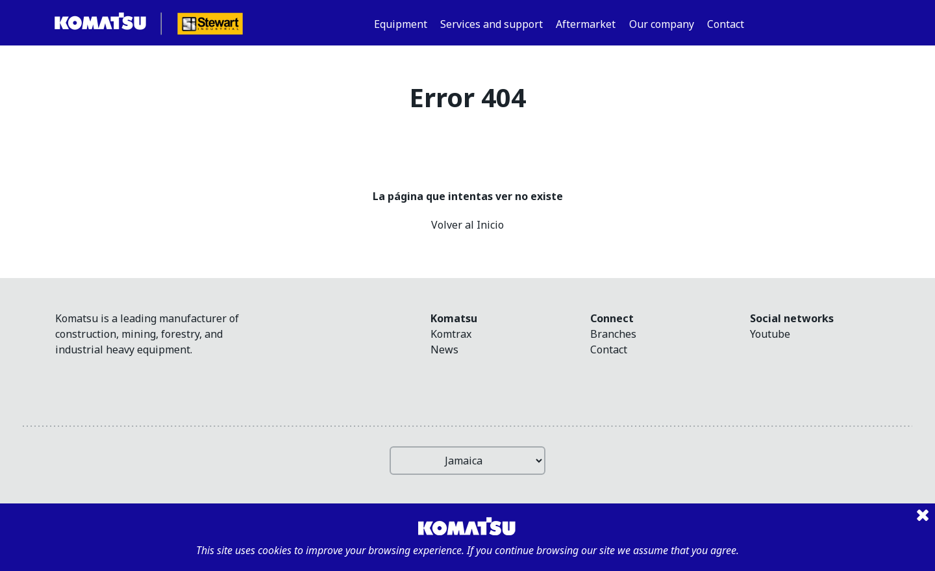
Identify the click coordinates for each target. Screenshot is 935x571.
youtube (770, 334)
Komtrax (450, 334)
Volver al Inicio (467, 225)
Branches (613, 334)
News (444, 349)
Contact (608, 349)
